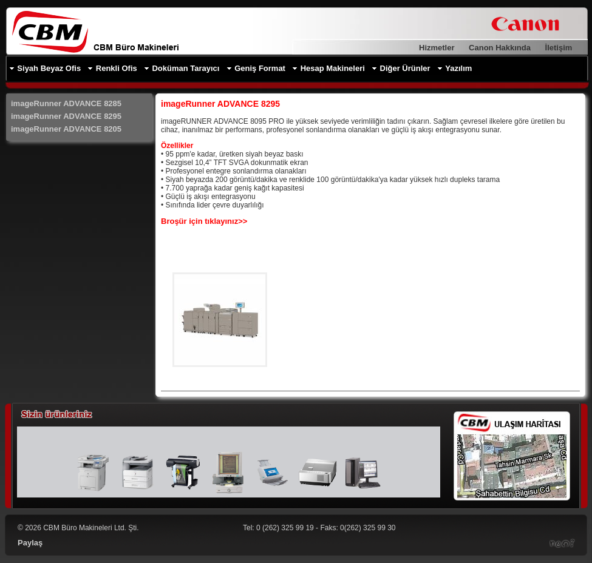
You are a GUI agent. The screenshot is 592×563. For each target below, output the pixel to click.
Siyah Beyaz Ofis (49, 68)
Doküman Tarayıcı (185, 68)
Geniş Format (259, 68)
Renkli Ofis (116, 68)
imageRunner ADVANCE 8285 (66, 103)
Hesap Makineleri (333, 68)
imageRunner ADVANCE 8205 (66, 128)
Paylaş (30, 542)
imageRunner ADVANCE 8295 (66, 116)
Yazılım (458, 68)
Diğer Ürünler (405, 68)
